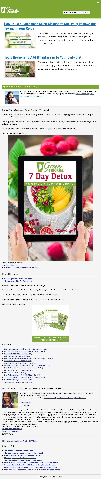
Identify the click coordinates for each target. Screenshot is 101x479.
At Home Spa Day (10, 265)
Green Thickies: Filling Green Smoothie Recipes (10, 10)
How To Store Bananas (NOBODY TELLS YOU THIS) (22, 375)
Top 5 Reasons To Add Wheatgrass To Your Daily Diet (43, 57)
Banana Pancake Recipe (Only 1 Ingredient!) (19, 370)
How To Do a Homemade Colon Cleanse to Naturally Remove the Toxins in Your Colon (50, 26)
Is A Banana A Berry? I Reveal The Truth (18, 380)
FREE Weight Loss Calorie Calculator (18, 279)
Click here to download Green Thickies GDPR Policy (19, 441)
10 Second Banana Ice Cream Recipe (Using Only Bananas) (24, 377)
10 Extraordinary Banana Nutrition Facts (18, 382)
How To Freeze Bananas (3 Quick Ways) (18, 354)
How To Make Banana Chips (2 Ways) (17, 356)
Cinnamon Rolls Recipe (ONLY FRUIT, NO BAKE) (20, 363)
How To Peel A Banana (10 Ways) (15, 373)
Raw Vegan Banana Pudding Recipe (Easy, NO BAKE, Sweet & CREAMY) (28, 358)
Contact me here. (25, 403)
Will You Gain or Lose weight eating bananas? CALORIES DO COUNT (27, 365)
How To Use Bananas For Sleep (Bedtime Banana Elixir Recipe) (26, 349)
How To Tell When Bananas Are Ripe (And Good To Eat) (23, 368)
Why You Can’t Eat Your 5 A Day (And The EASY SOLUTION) (24, 351)
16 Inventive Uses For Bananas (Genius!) (18, 361)
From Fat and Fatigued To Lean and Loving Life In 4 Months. (65, 398)
